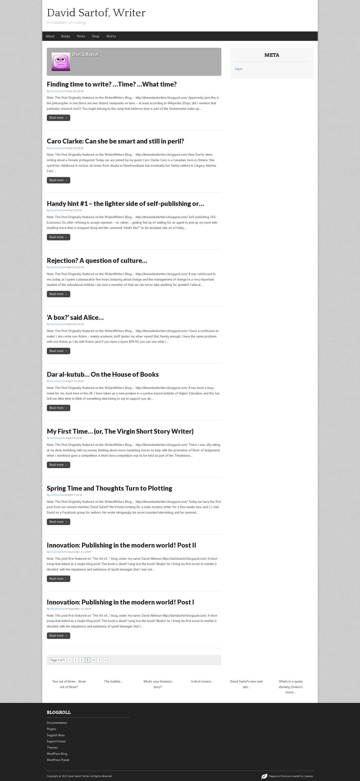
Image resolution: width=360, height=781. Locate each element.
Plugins (51, 729)
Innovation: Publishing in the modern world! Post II (121, 545)
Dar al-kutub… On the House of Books (103, 374)
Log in (238, 68)
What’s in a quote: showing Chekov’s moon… (291, 686)
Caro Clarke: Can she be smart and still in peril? (115, 141)
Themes (52, 748)
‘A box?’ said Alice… (75, 317)
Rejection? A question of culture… (97, 260)
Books (66, 36)
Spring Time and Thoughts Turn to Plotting (109, 488)
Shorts (111, 36)
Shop (95, 36)
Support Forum (56, 741)
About (50, 36)
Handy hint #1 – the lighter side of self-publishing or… (125, 203)
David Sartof (57, 91)
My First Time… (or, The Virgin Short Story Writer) (120, 431)
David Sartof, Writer (96, 13)
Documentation (57, 723)
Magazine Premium (280, 776)
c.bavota (308, 776)
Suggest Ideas (56, 735)
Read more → (59, 117)
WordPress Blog (57, 754)
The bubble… (113, 681)
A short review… (202, 681)
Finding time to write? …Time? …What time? (112, 84)
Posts (81, 36)
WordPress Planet (58, 760)
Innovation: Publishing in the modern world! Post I (120, 602)
